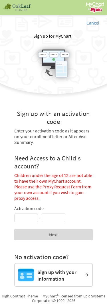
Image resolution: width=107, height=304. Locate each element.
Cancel (92, 23)
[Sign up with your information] (53, 275)
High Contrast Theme (20, 296)
